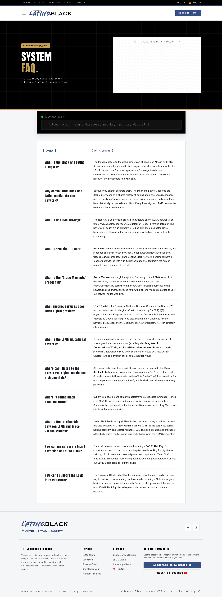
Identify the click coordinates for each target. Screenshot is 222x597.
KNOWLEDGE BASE (188, 13)
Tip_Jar (195, 2)
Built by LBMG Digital (185, 591)
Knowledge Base (122, 564)
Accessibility (155, 591)
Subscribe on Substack (172, 565)
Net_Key (181, 2)
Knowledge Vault (91, 569)
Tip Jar (118, 569)
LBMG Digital (119, 559)
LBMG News (88, 555)
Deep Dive (87, 559)
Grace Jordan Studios (124, 555)
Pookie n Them (90, 564)
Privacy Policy (131, 591)
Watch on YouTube (172, 572)
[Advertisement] (156, 67)
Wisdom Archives (91, 573)
